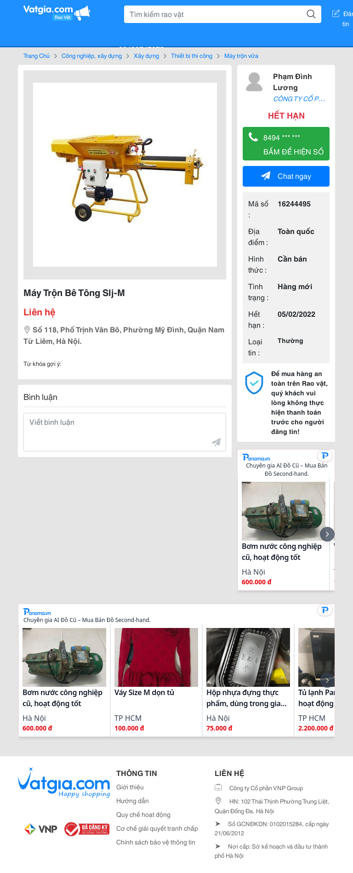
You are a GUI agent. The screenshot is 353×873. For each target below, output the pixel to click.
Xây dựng (146, 55)
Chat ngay (286, 175)
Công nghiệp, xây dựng (92, 55)
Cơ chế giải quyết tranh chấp (157, 828)
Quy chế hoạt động (143, 814)
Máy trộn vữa (241, 55)
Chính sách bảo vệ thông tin (155, 841)
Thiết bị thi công (191, 55)
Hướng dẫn (132, 800)
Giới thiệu (130, 786)
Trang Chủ (36, 55)
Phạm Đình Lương (292, 81)
